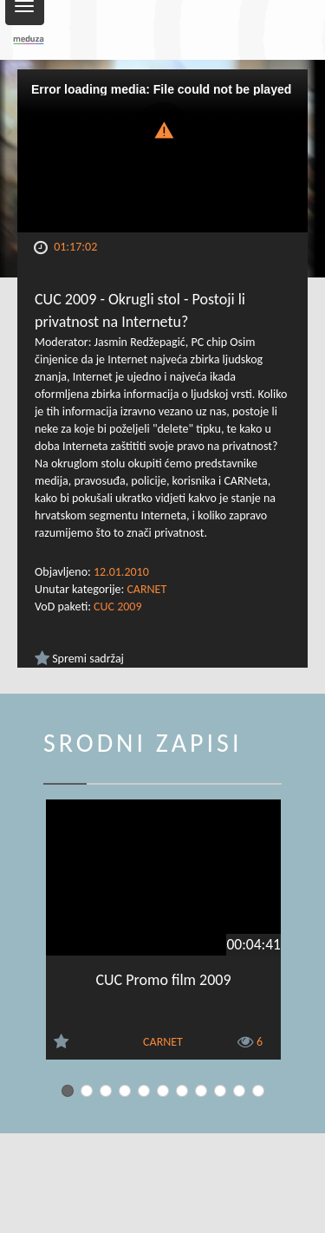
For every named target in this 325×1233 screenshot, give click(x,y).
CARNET (146, 589)
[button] (163, 128)
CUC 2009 (117, 606)
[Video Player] (162, 150)
